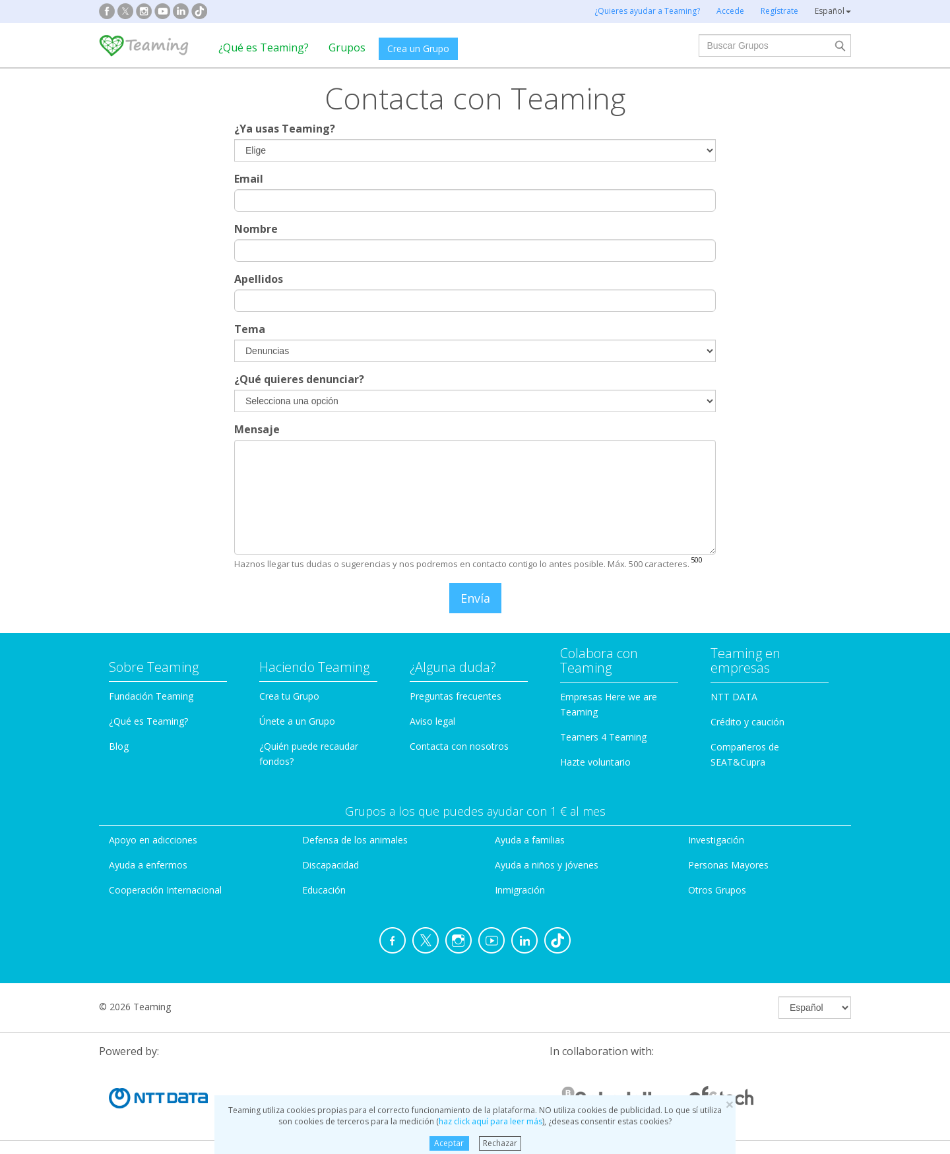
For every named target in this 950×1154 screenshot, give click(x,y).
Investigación (716, 840)
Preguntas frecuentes (455, 696)
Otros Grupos (717, 890)
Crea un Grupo (418, 48)
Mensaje (257, 429)
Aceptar (449, 1143)
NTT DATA (734, 696)
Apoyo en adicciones (153, 840)
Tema (249, 329)
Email (248, 178)
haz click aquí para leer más (490, 1121)
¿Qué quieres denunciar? (299, 379)
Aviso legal (432, 721)
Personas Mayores (728, 865)
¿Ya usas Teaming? (284, 128)
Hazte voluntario (595, 762)
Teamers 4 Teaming (603, 737)
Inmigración (520, 890)
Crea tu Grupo (289, 696)
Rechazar (500, 1143)
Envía (475, 598)
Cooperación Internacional (165, 890)
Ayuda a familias (530, 840)
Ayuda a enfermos (148, 865)
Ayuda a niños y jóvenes (546, 865)
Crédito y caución (747, 721)
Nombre (256, 229)
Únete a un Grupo (297, 721)
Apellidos (258, 279)
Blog (119, 746)
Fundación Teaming (151, 696)
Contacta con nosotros (459, 746)
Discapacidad (330, 865)
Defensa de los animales (355, 840)
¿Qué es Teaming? (263, 47)
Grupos (347, 47)
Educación (324, 890)
